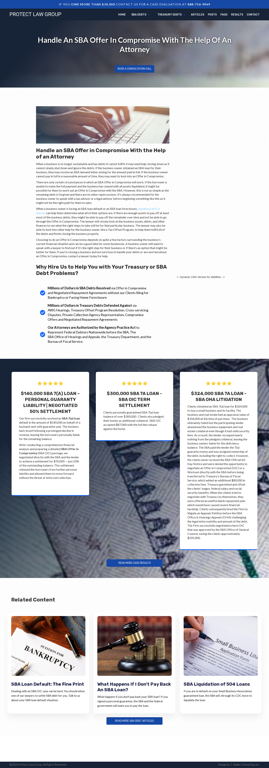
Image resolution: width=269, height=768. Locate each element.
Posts (212, 14)
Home (122, 14)
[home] (35, 14)
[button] (141, 14)
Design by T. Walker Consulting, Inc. (239, 764)
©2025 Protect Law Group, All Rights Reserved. (38, 764)
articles (197, 14)
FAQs (223, 14)
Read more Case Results (134, 563)
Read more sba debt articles (134, 721)
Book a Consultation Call (134, 69)
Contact (253, 14)
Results (237, 14)
